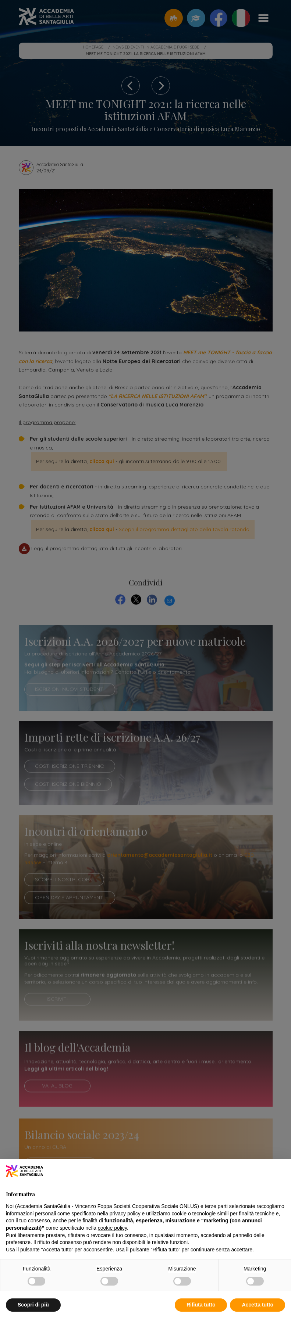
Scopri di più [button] (33, 1305)
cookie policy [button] (112, 1228)
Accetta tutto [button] (257, 1305)
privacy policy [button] (125, 1213)
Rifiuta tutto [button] (201, 1305)
